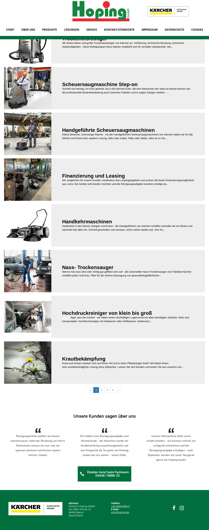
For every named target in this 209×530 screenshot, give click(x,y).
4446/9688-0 (120, 506)
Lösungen (71, 30)
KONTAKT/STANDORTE (119, 30)
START (10, 30)
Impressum (150, 30)
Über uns (28, 30)
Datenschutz (174, 30)
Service (91, 30)
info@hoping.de (120, 512)
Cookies (197, 30)
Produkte (49, 30)
